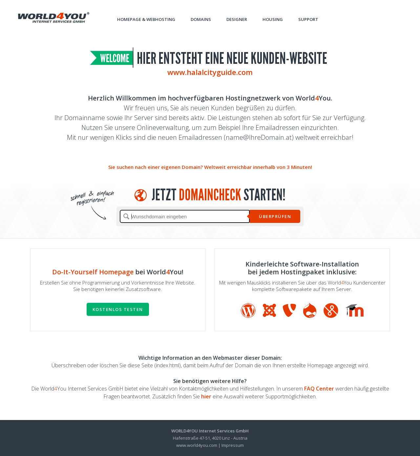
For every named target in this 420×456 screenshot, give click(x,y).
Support (308, 19)
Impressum (232, 445)
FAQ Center (319, 388)
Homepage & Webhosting (146, 19)
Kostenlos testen (118, 309)
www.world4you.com (196, 445)
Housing (272, 19)
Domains (201, 19)
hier (206, 396)
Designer (236, 19)
